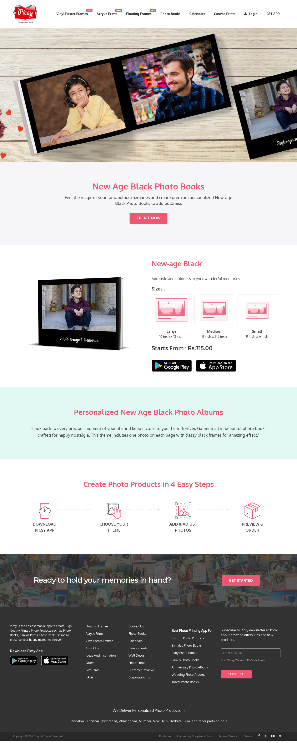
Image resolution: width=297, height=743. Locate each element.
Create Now (149, 220)
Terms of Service (228, 738)
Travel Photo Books (185, 684)
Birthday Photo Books (187, 648)
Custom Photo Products (188, 640)
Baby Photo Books (184, 655)
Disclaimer (165, 738)
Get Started (241, 582)
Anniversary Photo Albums (190, 669)
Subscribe (236, 676)
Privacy (248, 738)
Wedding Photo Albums (188, 677)
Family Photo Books (185, 662)
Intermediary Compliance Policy (195, 738)
